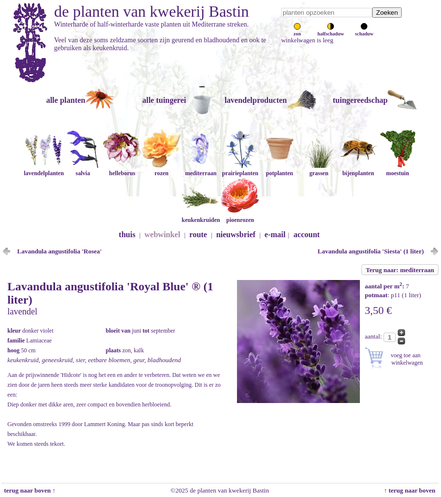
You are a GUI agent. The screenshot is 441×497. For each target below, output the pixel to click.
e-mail (275, 234)
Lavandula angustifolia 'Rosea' (59, 251)
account (307, 234)
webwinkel (162, 234)
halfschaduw (331, 31)
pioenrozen (240, 216)
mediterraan (200, 169)
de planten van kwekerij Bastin (151, 11)
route (198, 234)
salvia (82, 169)
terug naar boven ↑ (29, 490)
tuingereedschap (360, 100)
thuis (127, 234)
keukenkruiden (200, 216)
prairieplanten (240, 169)
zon (297, 31)
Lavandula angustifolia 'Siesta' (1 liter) (371, 251)
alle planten (66, 100)
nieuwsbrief (236, 234)
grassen (318, 169)
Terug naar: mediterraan (400, 270)
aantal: (374, 336)
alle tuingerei (164, 100)
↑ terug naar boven (411, 490)
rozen (161, 169)
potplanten (279, 169)
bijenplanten (358, 169)
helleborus (122, 169)
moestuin (397, 169)
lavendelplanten (43, 169)
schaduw (364, 31)
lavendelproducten (256, 100)
